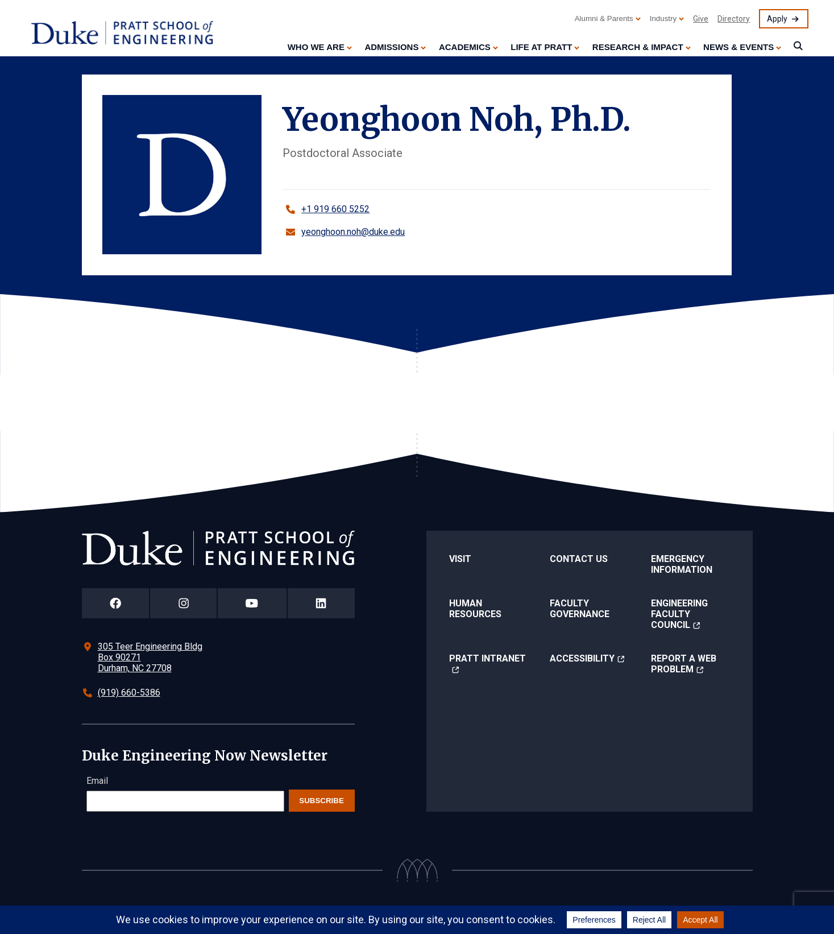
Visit (460, 558)
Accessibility (582, 658)
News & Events (738, 47)
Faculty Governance (579, 608)
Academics (465, 47)
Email (97, 780)
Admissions (391, 47)
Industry (663, 18)
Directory (733, 18)
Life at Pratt (541, 47)
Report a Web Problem (683, 664)
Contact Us (579, 558)
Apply (777, 18)
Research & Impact (637, 47)
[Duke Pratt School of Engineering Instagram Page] (183, 603)
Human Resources (475, 608)
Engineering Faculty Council (679, 614)
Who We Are (316, 47)
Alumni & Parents (604, 18)
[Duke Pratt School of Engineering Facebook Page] (116, 603)
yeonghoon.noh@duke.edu (353, 231)
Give (700, 18)
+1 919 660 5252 (335, 209)
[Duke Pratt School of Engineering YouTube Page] (252, 603)
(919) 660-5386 (129, 692)
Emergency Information (681, 564)
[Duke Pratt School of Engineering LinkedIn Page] (321, 603)
